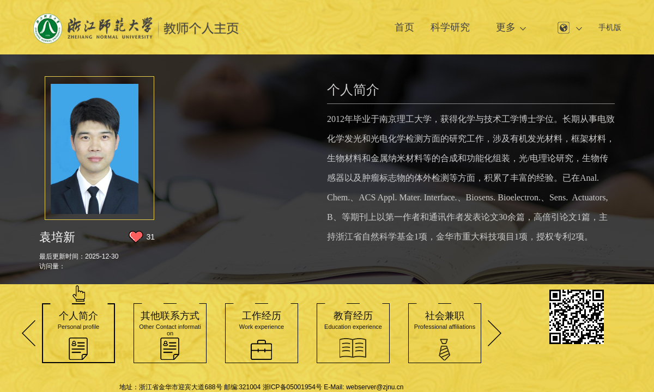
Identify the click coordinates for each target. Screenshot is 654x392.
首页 (404, 27)
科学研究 (450, 27)
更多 (506, 27)
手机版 (609, 27)
